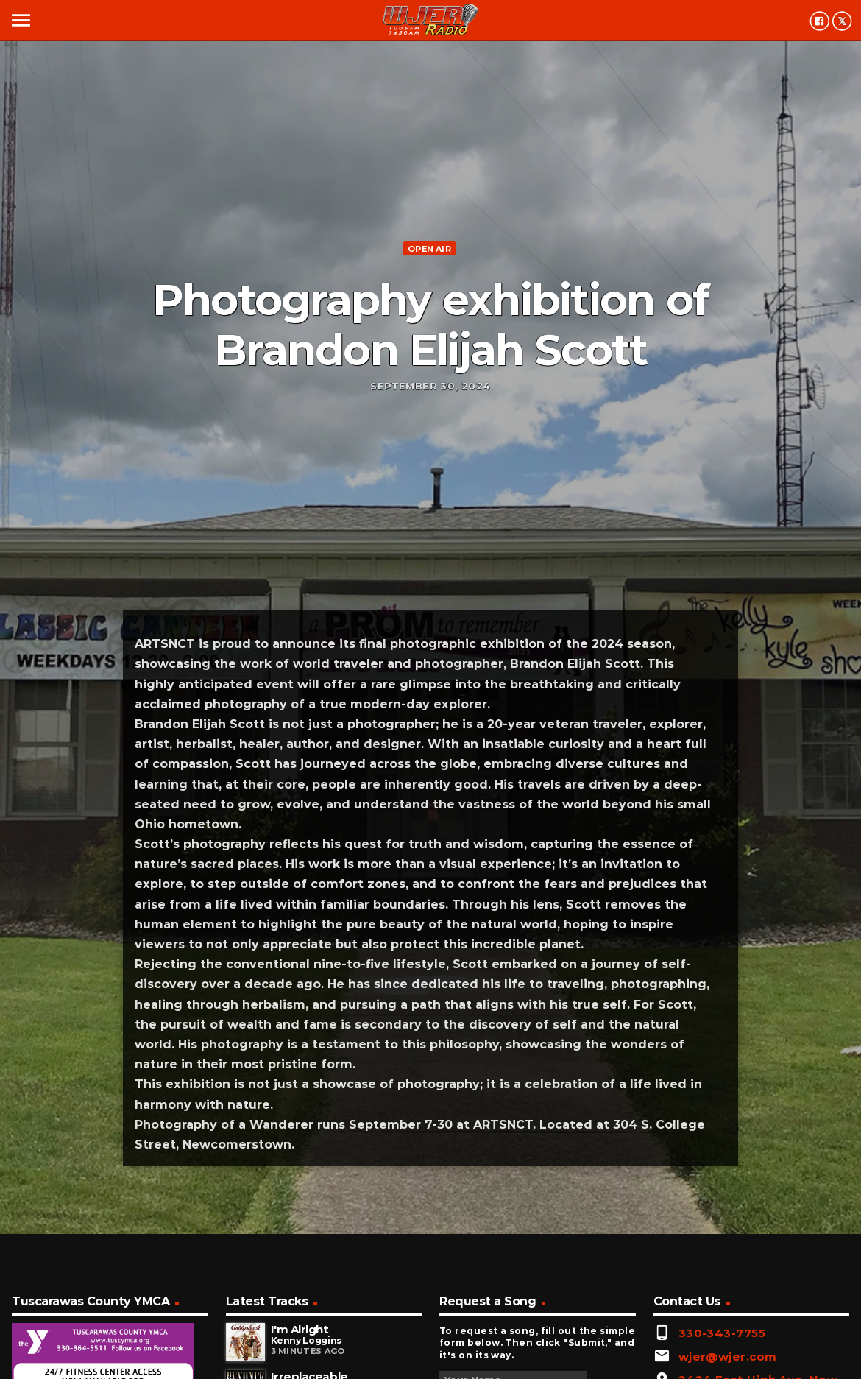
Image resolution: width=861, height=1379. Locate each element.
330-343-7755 (721, 1333)
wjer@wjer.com (727, 1357)
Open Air (429, 249)
